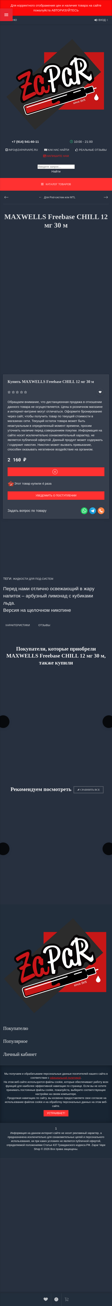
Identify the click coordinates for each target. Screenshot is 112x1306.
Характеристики (17, 625)
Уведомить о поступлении (56, 495)
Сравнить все (88, 789)
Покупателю (16, 1028)
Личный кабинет (20, 1054)
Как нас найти (56, 149)
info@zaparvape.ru (21, 149)
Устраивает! (56, 1113)
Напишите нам (56, 156)
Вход (101, 20)
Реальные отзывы (91, 149)
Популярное (16, 1041)
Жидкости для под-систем (33, 578)
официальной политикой (65, 1077)
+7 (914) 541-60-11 (25, 141)
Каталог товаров (56, 184)
